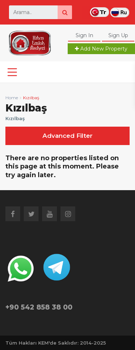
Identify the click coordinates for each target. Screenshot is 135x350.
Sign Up (118, 35)
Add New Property (101, 48)
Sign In (84, 35)
